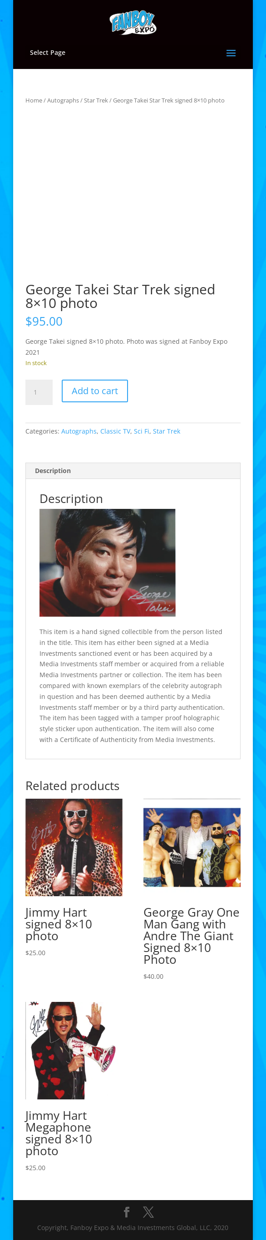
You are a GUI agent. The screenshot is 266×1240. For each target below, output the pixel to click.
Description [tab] (53, 470)
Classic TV (115, 431)
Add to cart (95, 391)
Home (33, 100)
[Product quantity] (39, 392)
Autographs (63, 100)
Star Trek (96, 100)
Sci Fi (141, 431)
